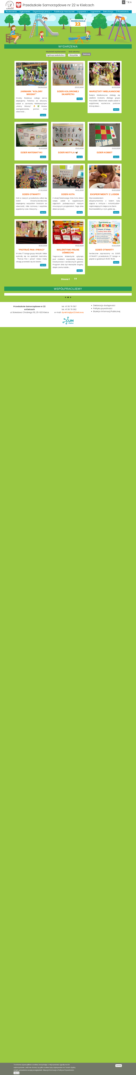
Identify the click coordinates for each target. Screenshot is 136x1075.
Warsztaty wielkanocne (104, 91)
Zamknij (118, 1065)
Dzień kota (68, 194)
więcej (43, 115)
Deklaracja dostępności (104, 316)
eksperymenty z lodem (104, 194)
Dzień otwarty (104, 249)
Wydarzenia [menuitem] (11, 11)
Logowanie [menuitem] (95, 11)
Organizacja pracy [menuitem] (41, 11)
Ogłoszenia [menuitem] (25, 11)
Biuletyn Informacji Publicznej (106, 322)
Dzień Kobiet (104, 152)
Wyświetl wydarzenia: (56, 51)
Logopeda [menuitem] (82, 11)
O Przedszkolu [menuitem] (122, 11)
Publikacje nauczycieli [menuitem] (64, 11)
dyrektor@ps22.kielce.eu (73, 323)
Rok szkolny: (74, 51)
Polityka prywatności (102, 319)
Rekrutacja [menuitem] (108, 11)
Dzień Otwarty (31, 194)
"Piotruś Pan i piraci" (31, 249)
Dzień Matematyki (31, 152)
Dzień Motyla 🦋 (68, 152)
